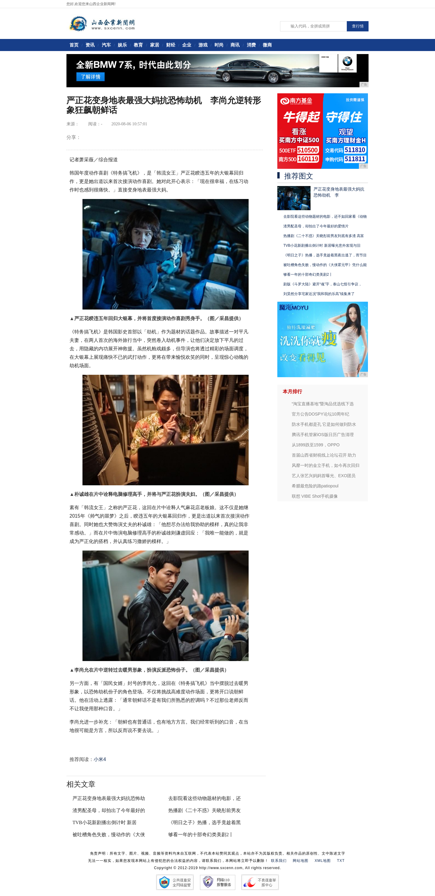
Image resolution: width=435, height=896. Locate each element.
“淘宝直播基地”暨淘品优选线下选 (323, 403)
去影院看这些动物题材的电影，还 (204, 798)
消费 (251, 44)
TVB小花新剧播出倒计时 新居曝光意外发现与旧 (321, 245)
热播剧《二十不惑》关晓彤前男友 (204, 810)
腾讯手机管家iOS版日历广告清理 (323, 434)
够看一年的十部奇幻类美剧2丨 (201, 834)
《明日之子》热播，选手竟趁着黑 (204, 822)
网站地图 (300, 861)
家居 (154, 44)
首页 (74, 44)
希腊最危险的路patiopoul (315, 485)
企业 (186, 44)
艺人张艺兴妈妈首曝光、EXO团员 (324, 475)
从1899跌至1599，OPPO (316, 444)
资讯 (90, 44)
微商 (267, 44)
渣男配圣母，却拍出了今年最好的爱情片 (316, 226)
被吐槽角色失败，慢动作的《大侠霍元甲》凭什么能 (325, 265)
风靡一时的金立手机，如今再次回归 (325, 465)
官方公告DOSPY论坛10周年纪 (321, 414)
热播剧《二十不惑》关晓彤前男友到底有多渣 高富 (323, 236)
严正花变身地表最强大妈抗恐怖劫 (108, 798)
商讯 (235, 44)
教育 (138, 44)
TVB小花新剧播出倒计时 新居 (104, 822)
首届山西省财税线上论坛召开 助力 (324, 455)
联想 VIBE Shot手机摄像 (315, 496)
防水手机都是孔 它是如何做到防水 (324, 424)
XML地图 (322, 861)
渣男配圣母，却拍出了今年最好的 (108, 810)
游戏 (203, 44)
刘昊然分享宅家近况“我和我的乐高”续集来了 (319, 294)
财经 (170, 44)
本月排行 (292, 391)
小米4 (100, 759)
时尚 (219, 44)
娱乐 (122, 44)
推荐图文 (298, 176)
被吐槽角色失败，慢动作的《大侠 (108, 834)
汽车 (106, 44)
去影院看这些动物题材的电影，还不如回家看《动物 (325, 216)
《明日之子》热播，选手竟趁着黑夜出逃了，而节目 (325, 255)
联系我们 (279, 861)
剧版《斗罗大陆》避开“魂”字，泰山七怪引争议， (322, 284)
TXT (341, 861)
